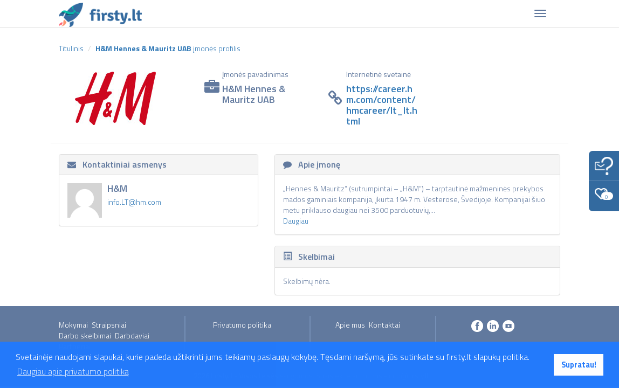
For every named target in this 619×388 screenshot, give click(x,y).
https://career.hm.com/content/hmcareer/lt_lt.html (381, 104)
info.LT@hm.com (134, 201)
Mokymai (73, 324)
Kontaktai (384, 324)
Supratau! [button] (578, 365)
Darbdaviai (132, 335)
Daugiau (295, 220)
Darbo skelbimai (85, 335)
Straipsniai (109, 324)
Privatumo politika (242, 324)
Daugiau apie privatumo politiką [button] (73, 371)
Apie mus (350, 324)
